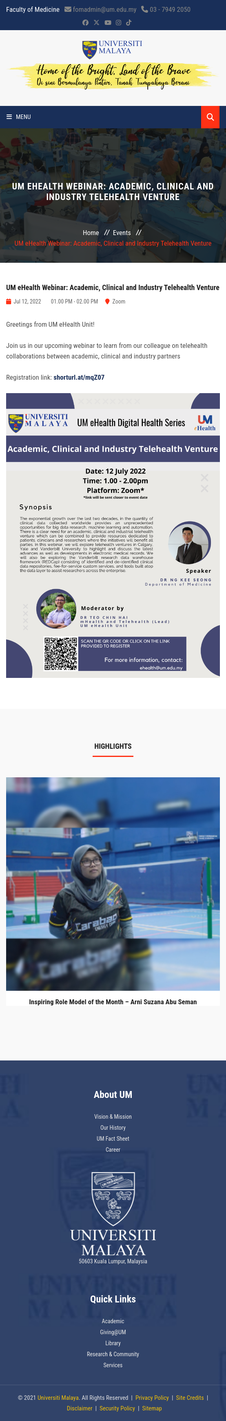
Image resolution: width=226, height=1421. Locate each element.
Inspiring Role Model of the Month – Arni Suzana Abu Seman (113, 1002)
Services (113, 1365)
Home (91, 233)
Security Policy (117, 1408)
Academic (113, 1321)
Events (122, 233)
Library (113, 1343)
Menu (19, 117)
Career (113, 1149)
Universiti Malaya (58, 1397)
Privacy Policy (152, 1397)
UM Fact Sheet (113, 1138)
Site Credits (190, 1397)
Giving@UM (113, 1332)
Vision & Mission (113, 1116)
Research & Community (113, 1354)
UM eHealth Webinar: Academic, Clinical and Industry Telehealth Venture (112, 287)
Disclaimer (80, 1408)
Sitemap (152, 1408)
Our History (113, 1127)
